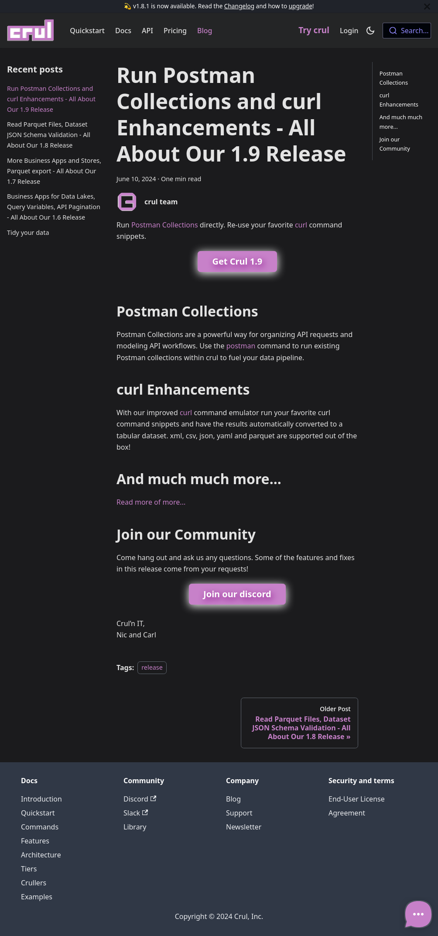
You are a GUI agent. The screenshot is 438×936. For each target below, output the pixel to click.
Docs (123, 30)
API (147, 30)
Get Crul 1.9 (237, 261)
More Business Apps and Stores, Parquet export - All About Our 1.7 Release (54, 171)
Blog (204, 30)
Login (349, 30)
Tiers (29, 869)
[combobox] (407, 30)
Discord (139, 799)
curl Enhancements (399, 99)
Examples (36, 897)
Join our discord (237, 594)
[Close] (427, 6)
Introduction (41, 799)
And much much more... (401, 121)
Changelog (239, 6)
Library (134, 827)
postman (241, 346)
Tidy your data (28, 232)
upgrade (300, 6)
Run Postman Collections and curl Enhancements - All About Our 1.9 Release (51, 99)
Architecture (41, 855)
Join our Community (395, 143)
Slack (135, 813)
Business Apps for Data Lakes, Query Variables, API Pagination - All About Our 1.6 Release (53, 206)
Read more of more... (150, 502)
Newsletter (243, 827)
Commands (39, 827)
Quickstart (87, 30)
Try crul (313, 30)
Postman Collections (164, 225)
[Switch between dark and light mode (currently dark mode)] (370, 31)
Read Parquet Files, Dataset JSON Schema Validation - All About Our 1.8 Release (48, 134)
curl (301, 225)
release (152, 668)
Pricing (175, 30)
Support (239, 813)
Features (35, 841)
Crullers (33, 883)
